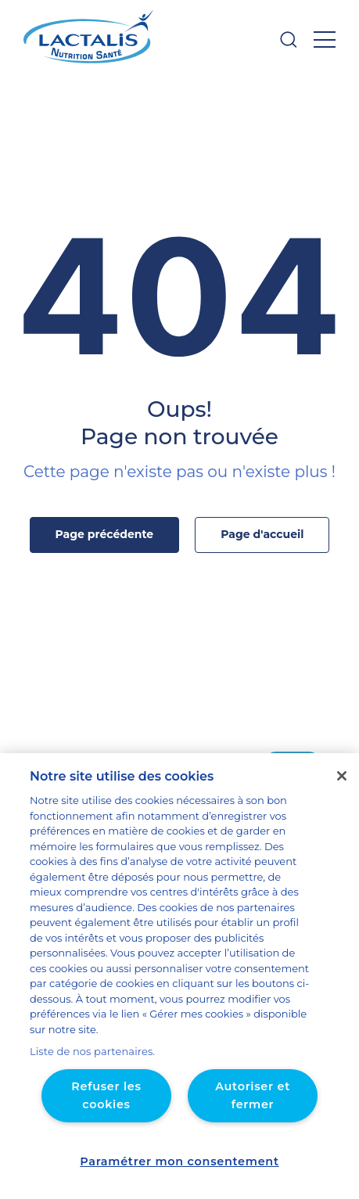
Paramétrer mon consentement (179, 1161)
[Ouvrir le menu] (325, 39)
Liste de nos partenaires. (86, 1051)
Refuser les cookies (106, 1095)
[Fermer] (342, 807)
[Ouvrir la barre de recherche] (288, 39)
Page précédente (108, 534)
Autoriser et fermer (252, 1086)
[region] (179, 991)
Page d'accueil (257, 534)
